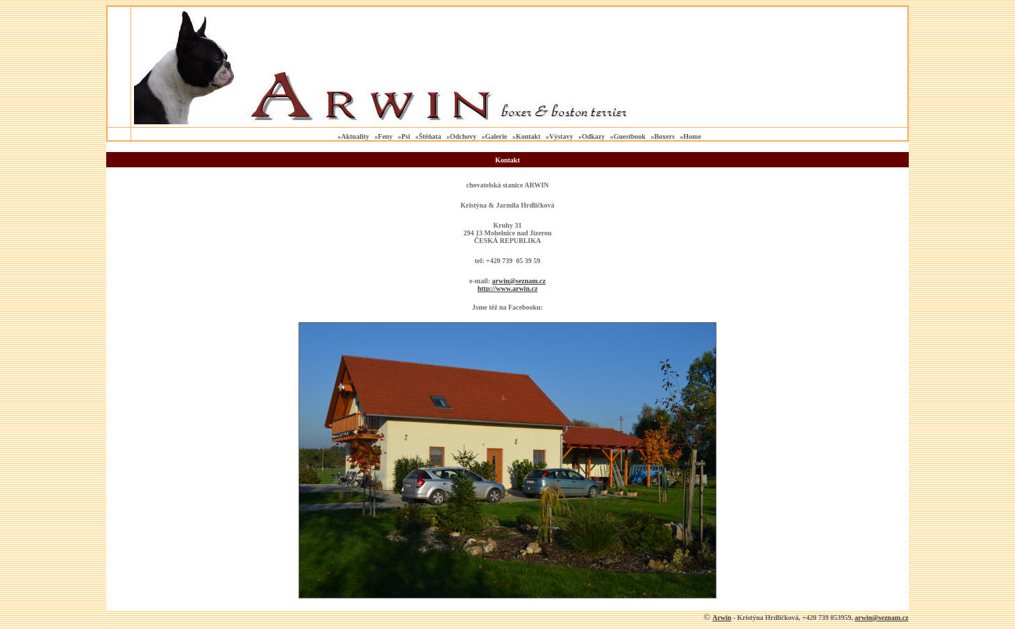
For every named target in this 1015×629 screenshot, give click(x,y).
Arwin (721, 617)
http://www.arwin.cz (508, 288)
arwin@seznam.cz (881, 617)
